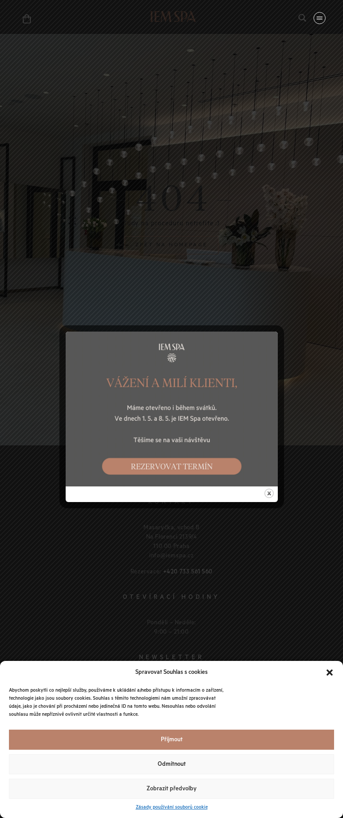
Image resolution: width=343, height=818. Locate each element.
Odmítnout (172, 764)
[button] (329, 672)
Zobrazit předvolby (171, 788)
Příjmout (172, 739)
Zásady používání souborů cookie (172, 807)
